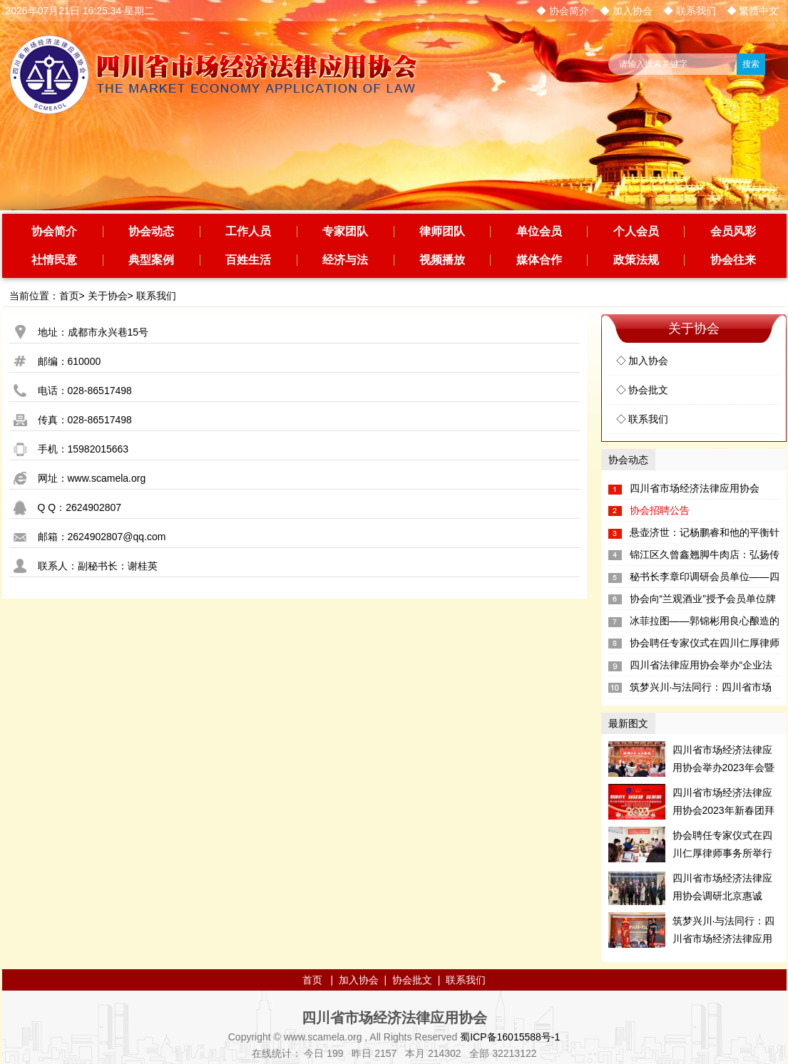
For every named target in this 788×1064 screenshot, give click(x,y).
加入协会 (359, 980)
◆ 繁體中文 (753, 10)
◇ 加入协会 (642, 360)
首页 (69, 295)
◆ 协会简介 (562, 10)
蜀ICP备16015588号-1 (510, 1037)
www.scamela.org (107, 478)
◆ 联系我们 (689, 10)
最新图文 (628, 723)
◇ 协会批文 (642, 390)
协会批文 (412, 980)
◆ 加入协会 (626, 10)
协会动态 (628, 459)
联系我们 (156, 295)
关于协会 (108, 295)
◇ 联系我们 (642, 419)
